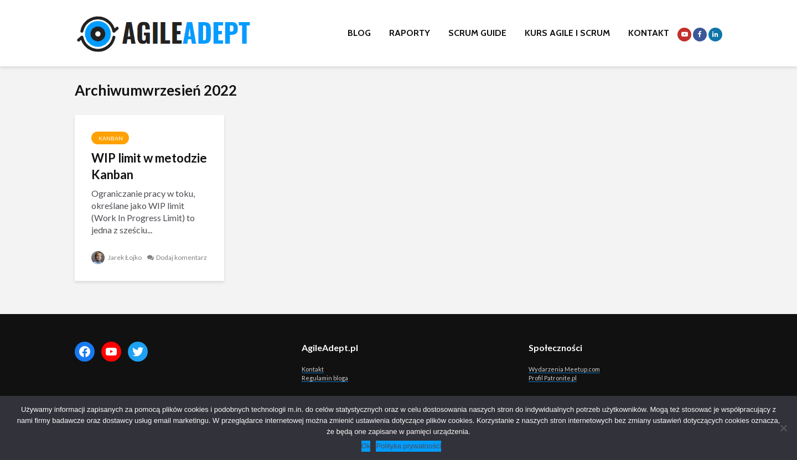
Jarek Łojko (116, 257)
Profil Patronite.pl (553, 377)
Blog (359, 33)
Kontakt (648, 33)
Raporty (409, 33)
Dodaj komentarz (181, 257)
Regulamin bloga (325, 377)
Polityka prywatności (408, 446)
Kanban (110, 138)
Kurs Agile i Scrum (567, 33)
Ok (366, 446)
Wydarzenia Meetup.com (564, 369)
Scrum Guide (477, 33)
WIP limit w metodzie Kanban (149, 166)
